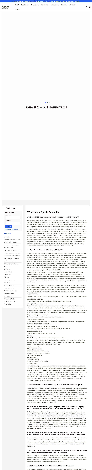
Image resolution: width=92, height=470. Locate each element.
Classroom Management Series (11, 250)
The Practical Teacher (9, 293)
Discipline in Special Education (11, 258)
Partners (72, 5)
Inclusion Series (8, 272)
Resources (44, 5)
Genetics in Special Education (11, 264)
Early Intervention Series (10, 261)
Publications (35, 5)
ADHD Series (7, 237)
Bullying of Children (8, 247)
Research (64, 5)
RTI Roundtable (7, 296)
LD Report (6, 277)
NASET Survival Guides (9, 288)
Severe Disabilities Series (10, 298)
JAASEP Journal (7, 274)
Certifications (54, 5)
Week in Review (7, 304)
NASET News (7, 282)
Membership (25, 5)
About (17, 5)
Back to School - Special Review (11, 245)
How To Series (7, 266)
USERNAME (7, 215)
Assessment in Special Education (12, 239)
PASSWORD (8, 220)
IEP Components (8, 269)
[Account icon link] (89, 7)
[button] (86, 7)
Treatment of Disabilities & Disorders (13, 255)
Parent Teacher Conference (11, 290)
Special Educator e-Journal (10, 301)
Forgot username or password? (11, 229)
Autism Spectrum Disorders (10, 242)
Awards (17, 9)
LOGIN (9, 226)
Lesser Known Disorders (10, 280)
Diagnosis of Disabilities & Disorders (12, 253)
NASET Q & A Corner (8, 285)
